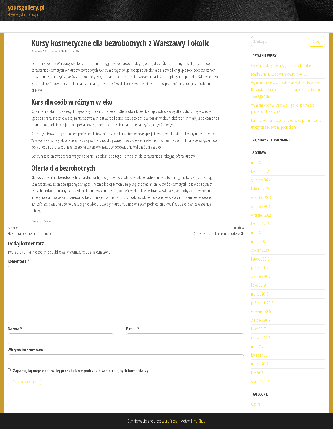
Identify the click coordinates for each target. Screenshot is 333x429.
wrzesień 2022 (261, 215)
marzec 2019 (259, 294)
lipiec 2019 (258, 285)
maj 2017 (257, 346)
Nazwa (15, 328)
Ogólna (47, 221)
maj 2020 (257, 232)
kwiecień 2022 (260, 223)
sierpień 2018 (260, 320)
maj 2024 (257, 162)
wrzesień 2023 (261, 197)
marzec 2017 (259, 364)
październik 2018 (262, 302)
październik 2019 (262, 267)
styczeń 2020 (260, 250)
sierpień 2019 (260, 276)
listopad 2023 (260, 188)
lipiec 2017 (258, 329)
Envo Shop (198, 421)
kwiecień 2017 (260, 355)
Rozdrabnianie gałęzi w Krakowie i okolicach (280, 74)
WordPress (169, 421)
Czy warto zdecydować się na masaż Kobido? (281, 65)
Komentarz (18, 261)
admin (63, 51)
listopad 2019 (260, 259)
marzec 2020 (259, 241)
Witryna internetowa (25, 350)
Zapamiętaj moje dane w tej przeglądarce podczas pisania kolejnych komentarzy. (81, 370)
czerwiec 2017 (260, 337)
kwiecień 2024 (260, 171)
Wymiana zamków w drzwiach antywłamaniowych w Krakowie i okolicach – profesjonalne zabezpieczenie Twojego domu (286, 89)
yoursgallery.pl (26, 7)
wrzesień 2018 (261, 311)
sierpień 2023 (260, 206)
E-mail (132, 328)
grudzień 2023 (260, 180)
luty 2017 (257, 372)
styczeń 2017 (260, 381)
